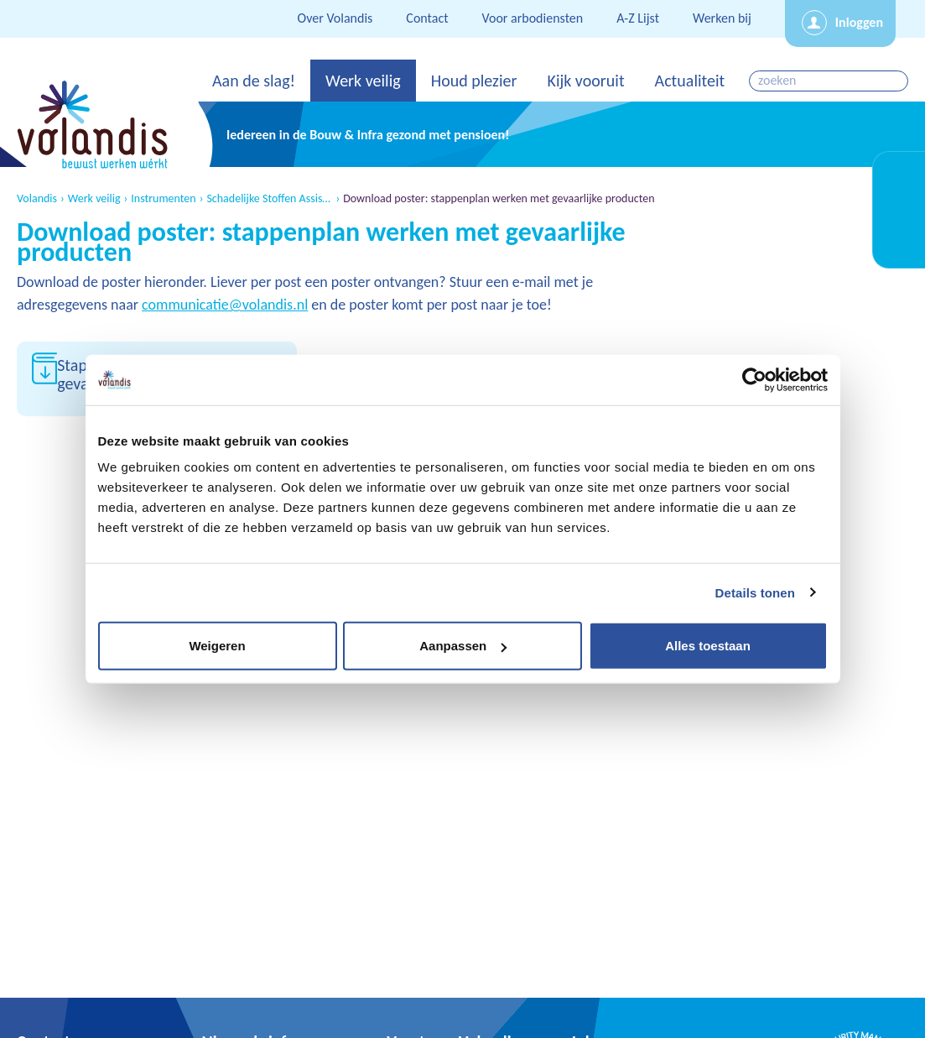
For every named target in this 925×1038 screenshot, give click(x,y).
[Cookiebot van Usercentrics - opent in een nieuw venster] (754, 379)
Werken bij (722, 18)
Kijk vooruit (585, 80)
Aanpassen (463, 646)
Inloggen (859, 22)
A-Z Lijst (637, 18)
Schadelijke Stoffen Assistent (269, 199)
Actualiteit (690, 80)
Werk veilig (363, 80)
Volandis (37, 199)
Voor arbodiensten (533, 18)
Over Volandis (335, 18)
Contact (427, 18)
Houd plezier (474, 80)
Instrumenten (163, 199)
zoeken (896, 80)
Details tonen (755, 592)
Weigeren (217, 646)
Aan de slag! (253, 80)
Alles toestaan (708, 646)
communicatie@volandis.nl (225, 304)
